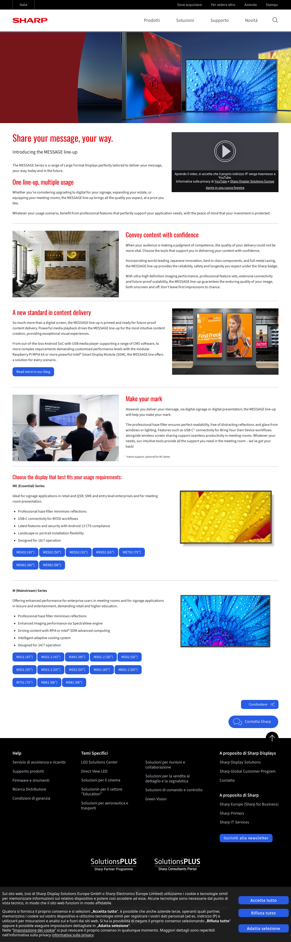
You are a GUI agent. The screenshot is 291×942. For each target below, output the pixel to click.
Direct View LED (94, 771)
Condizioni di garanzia (31, 798)
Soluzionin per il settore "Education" (101, 791)
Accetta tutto (263, 900)
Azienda (251, 4)
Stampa (272, 4)
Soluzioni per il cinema (100, 780)
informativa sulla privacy (72, 934)
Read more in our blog (33, 371)
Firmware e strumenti (31, 780)
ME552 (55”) (79, 552)
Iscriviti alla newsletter (246, 838)
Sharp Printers (232, 813)
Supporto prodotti (28, 771)
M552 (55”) (77, 669)
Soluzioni (186, 20)
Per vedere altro (223, 4)
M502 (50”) (129, 656)
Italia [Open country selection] (23, 4)
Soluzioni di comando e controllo (174, 790)
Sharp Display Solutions (240, 762)
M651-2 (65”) (128, 669)
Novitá (251, 20)
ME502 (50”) (52, 552)
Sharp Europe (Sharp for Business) (249, 804)
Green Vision (156, 799)
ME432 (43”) (25, 552)
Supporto (221, 20)
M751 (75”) (24, 682)
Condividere (262, 704)
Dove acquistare (189, 4)
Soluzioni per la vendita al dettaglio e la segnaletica (167, 778)
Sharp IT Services (234, 822)
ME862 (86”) (25, 565)
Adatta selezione (263, 928)
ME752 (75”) (132, 552)
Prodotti (153, 20)
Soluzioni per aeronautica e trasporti (104, 805)
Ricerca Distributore (29, 789)
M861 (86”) (49, 682)
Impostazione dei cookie (34, 930)
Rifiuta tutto (263, 913)
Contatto (227, 780)
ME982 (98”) (52, 565)
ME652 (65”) (105, 552)
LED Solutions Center (99, 762)
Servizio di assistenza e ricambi (39, 762)
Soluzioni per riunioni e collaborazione (165, 764)
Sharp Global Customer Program (248, 771)
